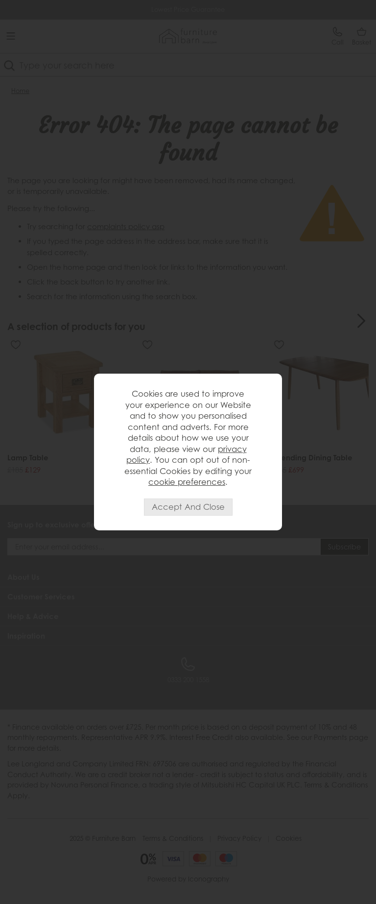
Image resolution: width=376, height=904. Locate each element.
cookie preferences (186, 481)
